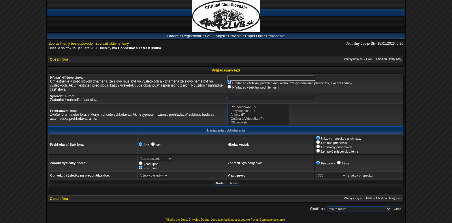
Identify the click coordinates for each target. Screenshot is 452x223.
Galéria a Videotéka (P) (258, 119)
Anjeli (220, 36)
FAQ (208, 36)
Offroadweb (258, 122)
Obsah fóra (59, 59)
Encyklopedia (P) (258, 111)
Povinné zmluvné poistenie (268, 219)
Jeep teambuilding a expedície (230, 219)
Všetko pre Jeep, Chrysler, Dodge (188, 219)
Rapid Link (254, 36)
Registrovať (191, 36)
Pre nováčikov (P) (258, 107)
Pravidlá (235, 36)
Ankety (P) (258, 115)
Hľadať (173, 36)
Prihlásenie (275, 36)
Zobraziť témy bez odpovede (71, 44)
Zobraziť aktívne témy (112, 44)
